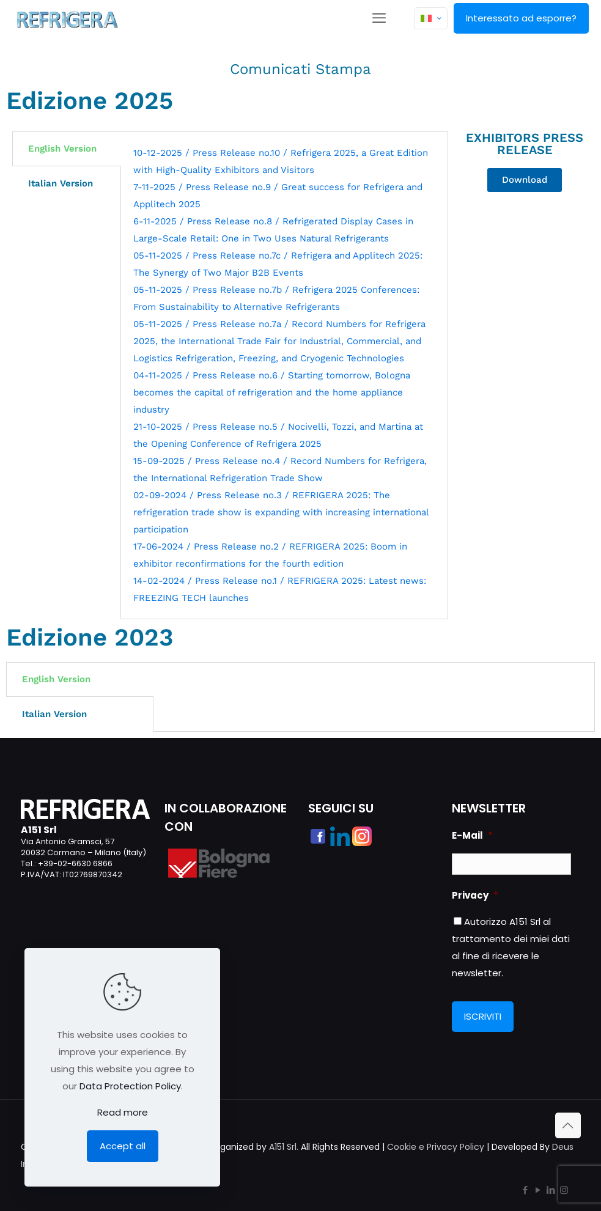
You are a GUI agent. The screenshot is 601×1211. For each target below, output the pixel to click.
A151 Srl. (283, 1147)
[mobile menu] (379, 18)
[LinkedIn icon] (551, 1189)
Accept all (123, 1145)
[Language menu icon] (431, 18)
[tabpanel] (284, 375)
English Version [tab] (62, 148)
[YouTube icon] (538, 1189)
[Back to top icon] (568, 1125)
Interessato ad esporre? (521, 18)
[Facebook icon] (525, 1189)
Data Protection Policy (130, 1086)
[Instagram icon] (564, 1189)
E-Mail (472, 836)
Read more (122, 1112)
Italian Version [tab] (60, 183)
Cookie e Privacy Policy (435, 1147)
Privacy (475, 895)
